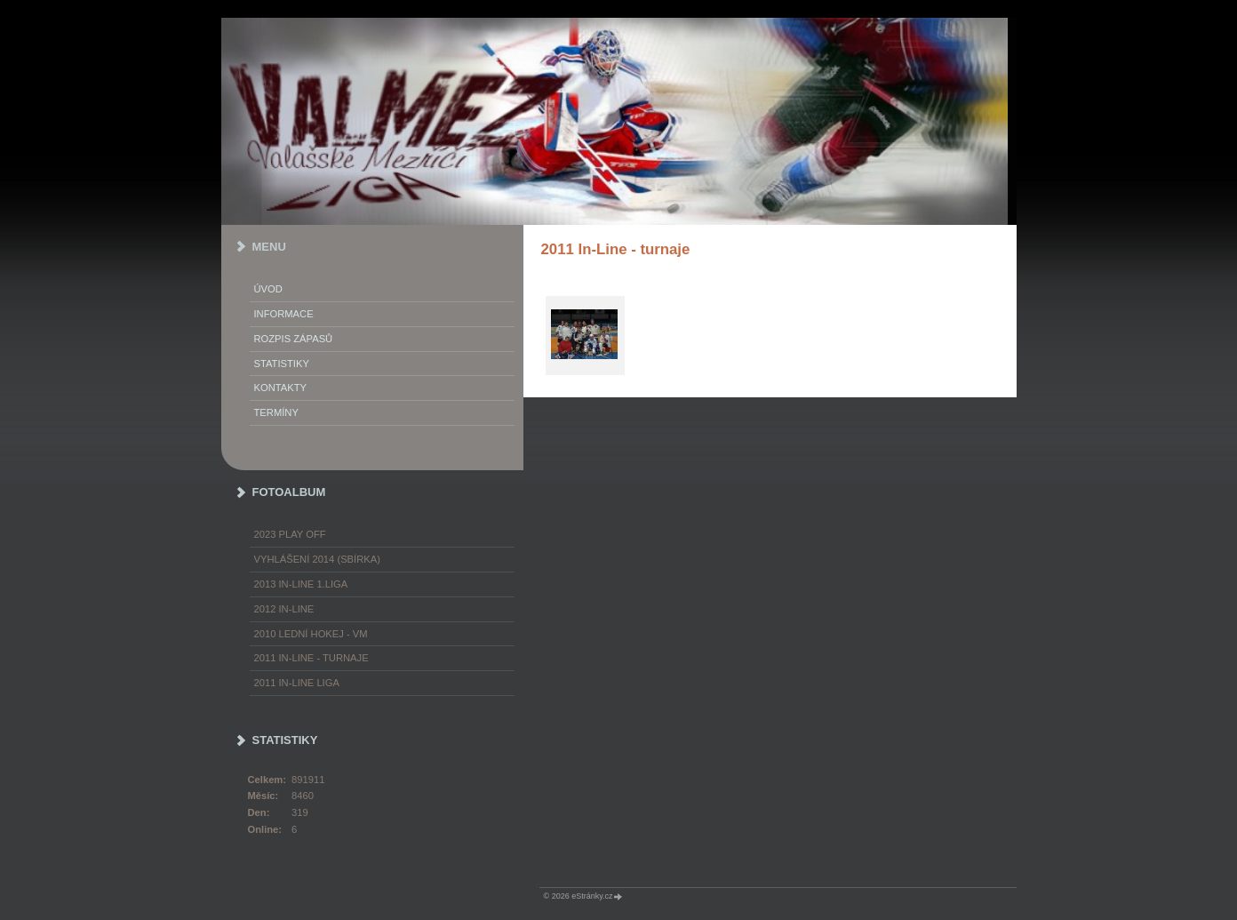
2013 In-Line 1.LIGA (301, 584)
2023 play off (290, 534)
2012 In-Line (284, 609)
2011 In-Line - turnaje (311, 657)
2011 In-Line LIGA (296, 682)
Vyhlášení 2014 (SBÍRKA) (317, 559)
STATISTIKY (281, 363)
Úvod (268, 289)
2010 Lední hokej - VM (311, 633)
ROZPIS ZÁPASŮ (293, 338)
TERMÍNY (276, 412)
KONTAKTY (280, 387)
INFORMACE (284, 313)
